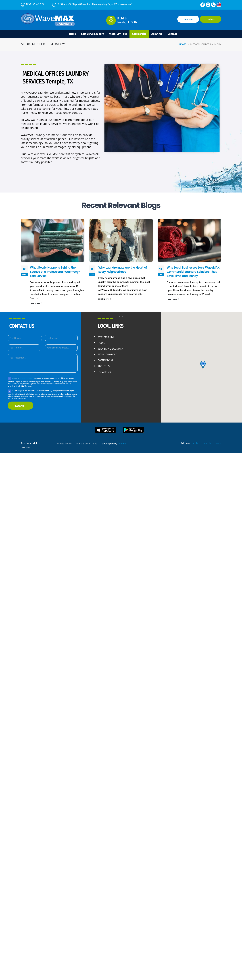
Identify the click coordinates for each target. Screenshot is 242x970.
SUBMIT (20, 406)
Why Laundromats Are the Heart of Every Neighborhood (123, 270)
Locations (210, 19)
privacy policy (64, 444)
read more (36, 304)
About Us (159, 34)
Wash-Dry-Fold (117, 34)
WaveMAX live (107, 338)
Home (68, 34)
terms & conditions (27, 379)
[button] (120, 317)
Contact (177, 34)
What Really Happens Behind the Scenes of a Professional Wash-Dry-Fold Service (55, 272)
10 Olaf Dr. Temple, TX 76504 (205, 444)
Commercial (140, 34)
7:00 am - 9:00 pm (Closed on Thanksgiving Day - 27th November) (92, 4)
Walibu (123, 444)
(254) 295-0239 (32, 4)
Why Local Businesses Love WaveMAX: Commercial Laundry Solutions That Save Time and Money (193, 272)
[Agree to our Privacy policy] (9, 379)
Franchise (188, 19)
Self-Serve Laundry (89, 34)
